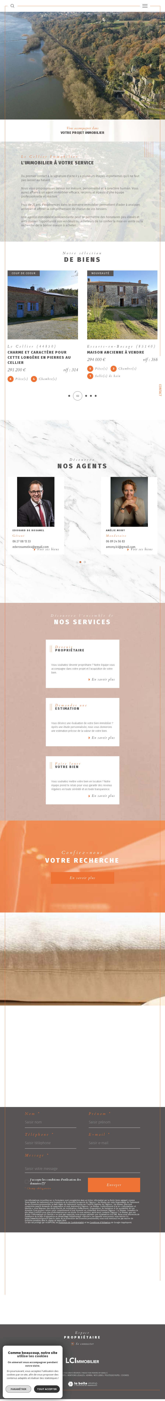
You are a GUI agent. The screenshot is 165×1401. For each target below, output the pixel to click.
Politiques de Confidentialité (71, 1225)
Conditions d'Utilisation (100, 1225)
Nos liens (98, 1377)
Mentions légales (76, 1377)
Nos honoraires (44, 1377)
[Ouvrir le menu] (145, 6)
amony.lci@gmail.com (120, 548)
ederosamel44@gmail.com (31, 548)
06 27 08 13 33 (22, 543)
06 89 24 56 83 (115, 543)
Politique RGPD (112, 1377)
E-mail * (99, 1136)
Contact (160, 390)
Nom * (32, 1115)
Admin (89, 1377)
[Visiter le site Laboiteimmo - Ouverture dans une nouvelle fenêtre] (82, 1389)
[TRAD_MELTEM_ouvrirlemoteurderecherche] (12, 6)
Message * (37, 1157)
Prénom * (100, 1115)
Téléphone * (39, 1136)
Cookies (125, 1378)
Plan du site (60, 1377)
